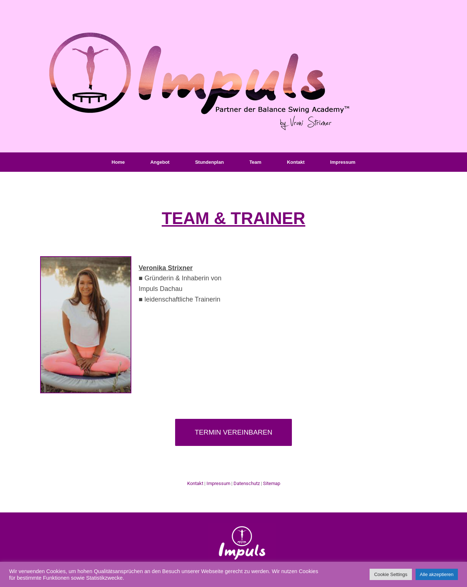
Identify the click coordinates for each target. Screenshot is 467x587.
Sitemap (271, 483)
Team (255, 162)
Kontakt (295, 162)
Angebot (160, 162)
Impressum (342, 162)
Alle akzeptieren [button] (437, 574)
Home (118, 162)
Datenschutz (247, 483)
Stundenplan (209, 162)
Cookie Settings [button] (390, 574)
